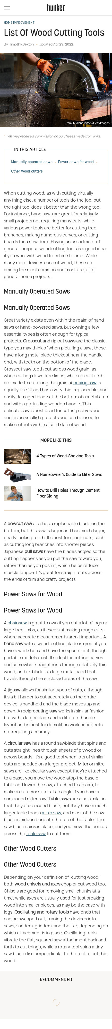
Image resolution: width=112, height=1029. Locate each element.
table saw (36, 834)
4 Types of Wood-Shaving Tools (65, 456)
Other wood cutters (27, 172)
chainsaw (17, 623)
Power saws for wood (76, 162)
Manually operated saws (31, 162)
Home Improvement (19, 23)
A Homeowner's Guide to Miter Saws (69, 475)
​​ (84, 383)
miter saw (51, 813)
